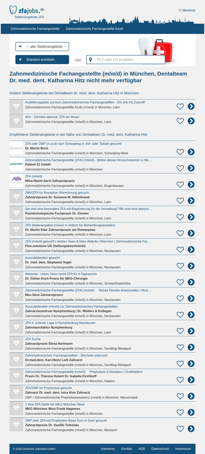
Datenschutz (160, 448)
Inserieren (108, 448)
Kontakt (126, 448)
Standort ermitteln (40, 60)
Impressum (183, 448)
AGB (141, 448)
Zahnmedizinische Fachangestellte (35, 28)
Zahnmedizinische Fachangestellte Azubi (94, 28)
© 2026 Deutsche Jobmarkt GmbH (34, 448)
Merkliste (187, 10)
